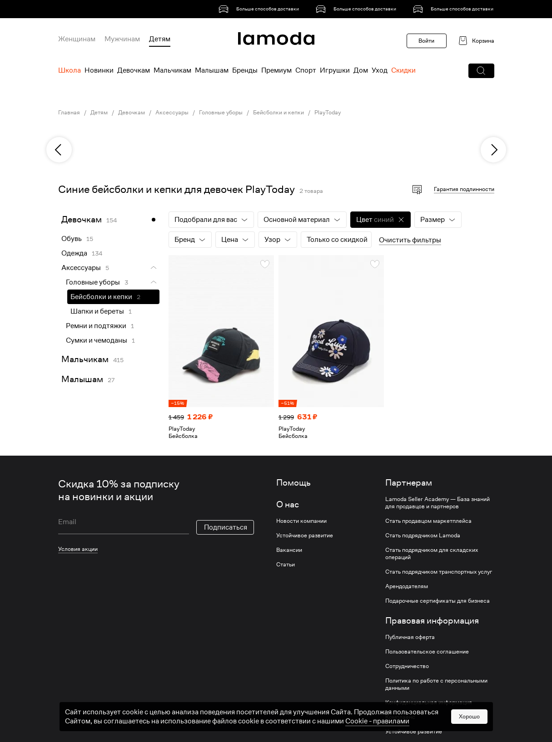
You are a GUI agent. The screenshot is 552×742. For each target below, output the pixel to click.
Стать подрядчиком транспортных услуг (438, 571)
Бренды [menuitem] (245, 70)
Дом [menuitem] (360, 70)
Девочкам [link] (131, 112)
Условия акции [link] (78, 549)
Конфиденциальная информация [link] (428, 702)
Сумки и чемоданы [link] (96, 340)
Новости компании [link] (301, 521)
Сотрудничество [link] (407, 666)
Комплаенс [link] (400, 717)
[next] (493, 149)
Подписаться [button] (225, 527)
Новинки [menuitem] (99, 70)
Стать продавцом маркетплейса (428, 521)
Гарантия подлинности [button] (464, 189)
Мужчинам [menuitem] (122, 39)
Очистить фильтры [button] (410, 240)
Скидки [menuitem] (403, 70)
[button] (481, 71)
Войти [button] (426, 40)
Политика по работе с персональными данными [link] (436, 684)
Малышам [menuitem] (212, 70)
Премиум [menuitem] (276, 70)
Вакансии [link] (289, 550)
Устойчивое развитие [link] (304, 535)
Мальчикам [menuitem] (172, 70)
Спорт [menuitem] (305, 70)
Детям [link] (99, 112)
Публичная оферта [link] (410, 637)
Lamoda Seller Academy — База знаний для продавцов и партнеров (437, 503)
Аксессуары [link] (172, 112)
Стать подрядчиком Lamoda (422, 535)
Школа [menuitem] (69, 70)
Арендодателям (406, 586)
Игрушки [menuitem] (335, 70)
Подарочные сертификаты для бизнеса (437, 600)
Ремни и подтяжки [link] (96, 325)
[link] (260, 9)
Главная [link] (69, 112)
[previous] (59, 149)
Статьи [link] (285, 564)
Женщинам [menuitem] (76, 39)
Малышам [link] (82, 379)
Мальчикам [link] (85, 359)
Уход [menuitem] (380, 70)
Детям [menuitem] (159, 39)
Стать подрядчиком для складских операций (431, 553)
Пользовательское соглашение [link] (427, 651)
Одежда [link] (74, 253)
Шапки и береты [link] (97, 311)
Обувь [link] (71, 238)
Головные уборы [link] (221, 112)
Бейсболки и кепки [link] (278, 112)
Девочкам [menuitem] (133, 70)
